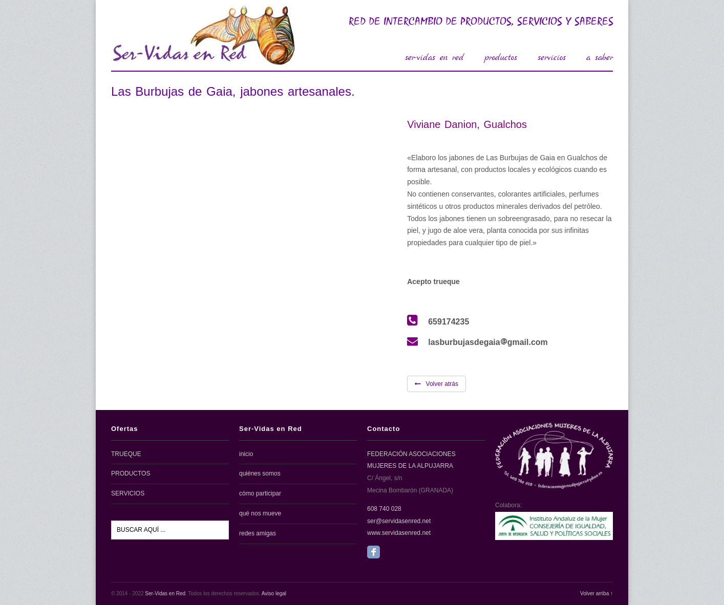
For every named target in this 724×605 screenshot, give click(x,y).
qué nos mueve (260, 513)
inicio (246, 454)
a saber (599, 57)
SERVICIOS (127, 493)
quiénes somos (260, 473)
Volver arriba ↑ (596, 593)
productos (500, 57)
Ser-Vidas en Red (165, 593)
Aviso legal (274, 593)
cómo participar (260, 493)
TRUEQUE (126, 454)
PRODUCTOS (130, 473)
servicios (552, 57)
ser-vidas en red (434, 57)
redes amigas (257, 533)
